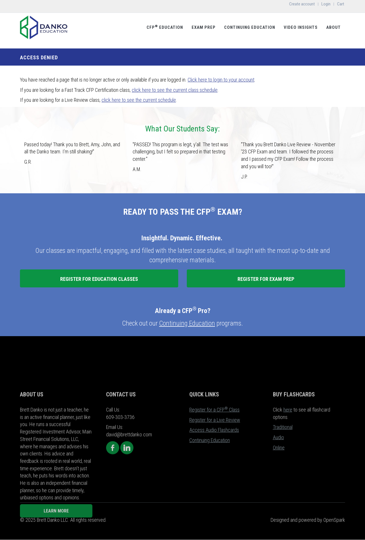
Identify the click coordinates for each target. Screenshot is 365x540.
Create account (302, 4)
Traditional (283, 475)
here (287, 458)
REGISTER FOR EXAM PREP (266, 279)
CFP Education (165, 27)
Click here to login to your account (221, 80)
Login (325, 4)
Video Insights (301, 27)
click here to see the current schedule (139, 100)
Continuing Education (249, 27)
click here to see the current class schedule (175, 90)
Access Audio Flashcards (214, 478)
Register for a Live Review (214, 468)
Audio (278, 486)
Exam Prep (204, 27)
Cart (340, 4)
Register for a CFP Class (214, 458)
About (333, 27)
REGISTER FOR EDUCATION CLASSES (99, 279)
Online (279, 496)
